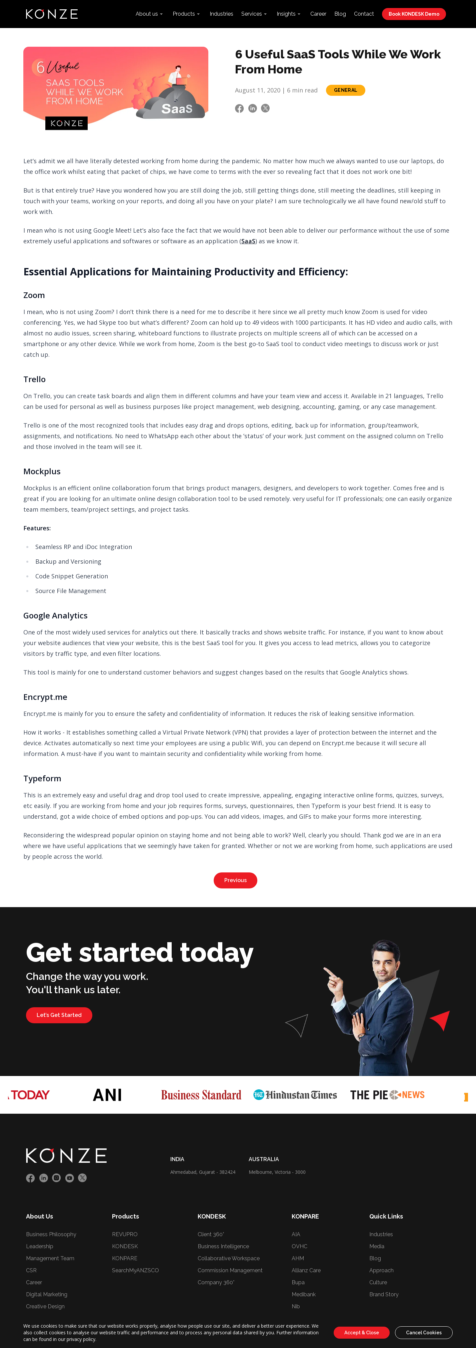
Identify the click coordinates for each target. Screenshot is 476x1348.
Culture (378, 1282)
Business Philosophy (51, 1234)
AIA (296, 1234)
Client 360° (211, 1234)
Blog (340, 14)
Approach (381, 1270)
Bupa (298, 1282)
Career (318, 14)
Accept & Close (361, 1332)
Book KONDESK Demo (414, 14)
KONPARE (124, 1258)
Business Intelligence (223, 1246)
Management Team (50, 1258)
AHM (298, 1258)
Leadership (39, 1246)
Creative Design (45, 1306)
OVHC (299, 1246)
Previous (235, 880)
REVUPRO (125, 1234)
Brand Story (384, 1294)
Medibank (304, 1294)
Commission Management (230, 1270)
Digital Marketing (46, 1294)
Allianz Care (306, 1270)
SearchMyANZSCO (135, 1270)
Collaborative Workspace (229, 1258)
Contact (364, 14)
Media (376, 1246)
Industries (221, 14)
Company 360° (216, 1282)
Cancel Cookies (424, 1332)
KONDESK (125, 1246)
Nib (296, 1306)
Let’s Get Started (59, 1015)
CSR (31, 1270)
